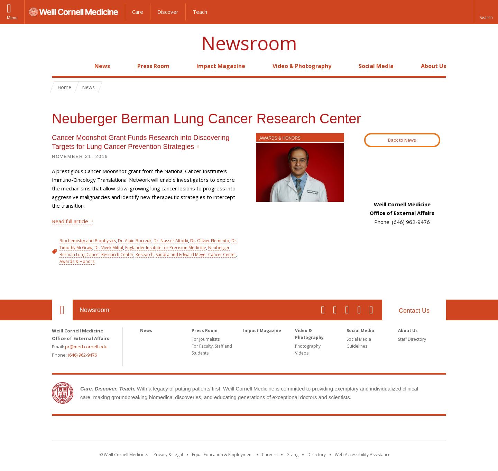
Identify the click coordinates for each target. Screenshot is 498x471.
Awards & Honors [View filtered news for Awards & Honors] (76, 261)
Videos (301, 353)
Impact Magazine (220, 66)
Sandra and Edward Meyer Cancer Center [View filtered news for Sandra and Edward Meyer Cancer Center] (196, 254)
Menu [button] (12, 18)
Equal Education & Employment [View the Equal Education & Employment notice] (222, 455)
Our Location (62, 310)
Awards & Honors (280, 138)
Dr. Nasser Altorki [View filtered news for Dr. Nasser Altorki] (171, 241)
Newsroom (249, 43)
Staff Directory (412, 339)
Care (137, 11)
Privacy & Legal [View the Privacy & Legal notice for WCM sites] (168, 455)
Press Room (153, 66)
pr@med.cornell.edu (86, 346)
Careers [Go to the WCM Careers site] (269, 455)
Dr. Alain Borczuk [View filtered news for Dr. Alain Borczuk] (134, 241)
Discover (167, 11)
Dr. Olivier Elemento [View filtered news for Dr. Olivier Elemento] (209, 241)
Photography (308, 346)
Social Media (376, 66)
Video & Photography (302, 66)
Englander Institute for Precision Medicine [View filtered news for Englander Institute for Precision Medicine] (165, 248)
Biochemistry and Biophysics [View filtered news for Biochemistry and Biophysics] (87, 241)
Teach (200, 11)
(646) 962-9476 (82, 355)
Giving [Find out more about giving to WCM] (292, 455)
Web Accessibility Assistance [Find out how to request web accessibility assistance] (362, 455)
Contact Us (414, 310)
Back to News (402, 140)
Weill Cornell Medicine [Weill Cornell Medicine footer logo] (249, 429)
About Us (433, 66)
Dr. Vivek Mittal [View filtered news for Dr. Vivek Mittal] (108, 248)
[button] (486, 12)
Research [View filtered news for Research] (145, 254)
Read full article (70, 221)
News (102, 66)
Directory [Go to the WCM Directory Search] (316, 455)
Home (59, 66)
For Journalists (206, 339)
